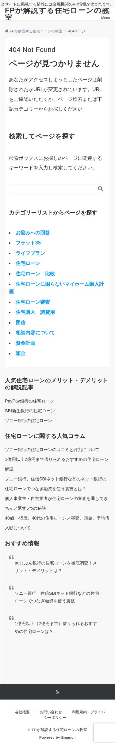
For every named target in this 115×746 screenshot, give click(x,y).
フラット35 (28, 242)
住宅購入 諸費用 (35, 312)
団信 (20, 322)
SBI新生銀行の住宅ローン (30, 410)
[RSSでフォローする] (57, 692)
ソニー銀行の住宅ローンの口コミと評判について (52, 449)
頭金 (20, 353)
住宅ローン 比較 (35, 273)
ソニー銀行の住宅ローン (28, 420)
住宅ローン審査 (33, 302)
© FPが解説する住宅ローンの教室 (57, 730)
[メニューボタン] (105, 14)
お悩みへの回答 (33, 232)
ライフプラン (30, 253)
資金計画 (25, 343)
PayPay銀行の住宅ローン (29, 401)
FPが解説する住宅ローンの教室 (57, 14)
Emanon (68, 737)
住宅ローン (28, 263)
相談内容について (35, 332)
